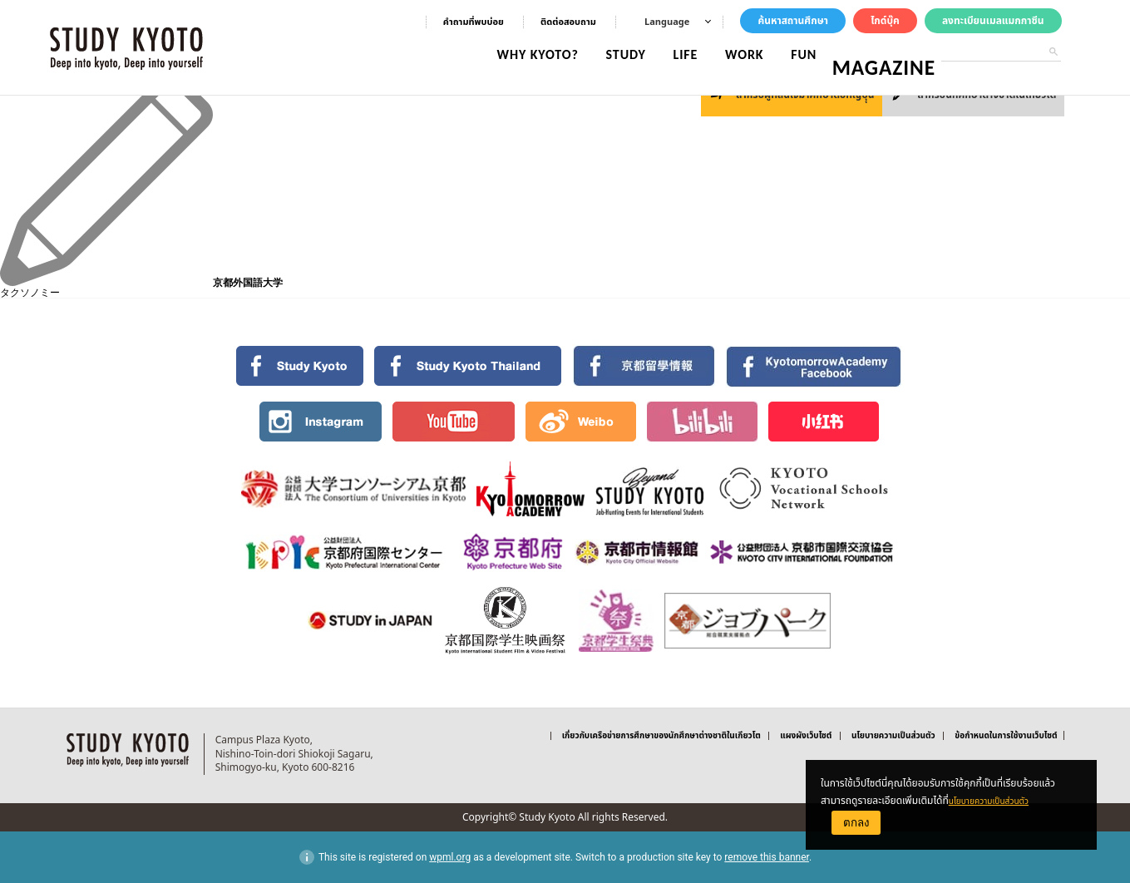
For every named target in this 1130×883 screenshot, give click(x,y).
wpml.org (450, 857)
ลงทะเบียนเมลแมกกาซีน (993, 20)
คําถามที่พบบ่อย (473, 22)
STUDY (639, 54)
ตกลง (856, 822)
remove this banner (766, 857)
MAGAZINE (890, 54)
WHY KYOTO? (550, 54)
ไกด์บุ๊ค (885, 20)
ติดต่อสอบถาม (568, 22)
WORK (757, 54)
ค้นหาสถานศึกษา (792, 20)
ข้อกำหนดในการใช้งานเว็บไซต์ (1006, 735)
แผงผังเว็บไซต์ (805, 735)
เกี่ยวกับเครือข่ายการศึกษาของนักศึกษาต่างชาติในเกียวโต (661, 735)
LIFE (697, 54)
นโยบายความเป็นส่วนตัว (996, 800)
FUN (816, 54)
